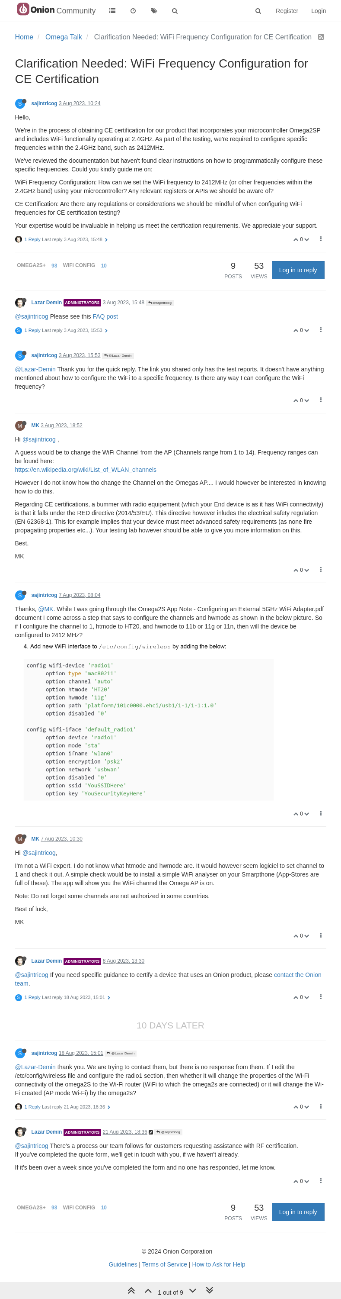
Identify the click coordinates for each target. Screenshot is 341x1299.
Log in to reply (298, 270)
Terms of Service (164, 1264)
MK (36, 425)
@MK (45, 609)
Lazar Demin (47, 303)
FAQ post (105, 316)
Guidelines (123, 1264)
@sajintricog (160, 303)
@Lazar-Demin (35, 369)
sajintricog (44, 103)
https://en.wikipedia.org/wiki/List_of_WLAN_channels (86, 469)
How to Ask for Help (218, 1264)
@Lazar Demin (118, 356)
